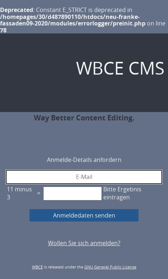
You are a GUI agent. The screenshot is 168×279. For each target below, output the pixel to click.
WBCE (37, 267)
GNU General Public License (110, 267)
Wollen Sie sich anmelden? (84, 243)
